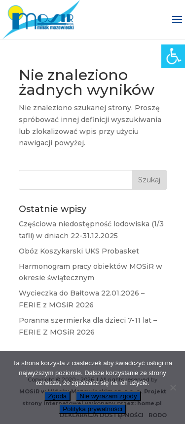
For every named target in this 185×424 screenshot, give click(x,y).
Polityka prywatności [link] (92, 409)
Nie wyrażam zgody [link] (108, 396)
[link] (173, 56)
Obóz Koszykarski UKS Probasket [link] (79, 251)
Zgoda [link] (57, 396)
